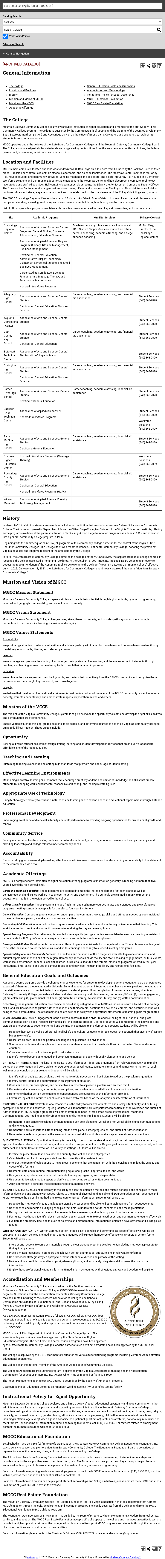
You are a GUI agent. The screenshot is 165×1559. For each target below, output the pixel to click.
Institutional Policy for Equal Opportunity (110, 94)
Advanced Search (13, 44)
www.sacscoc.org (14, 1309)
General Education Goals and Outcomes (111, 86)
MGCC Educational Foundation (105, 99)
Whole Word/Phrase (19, 36)
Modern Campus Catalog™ (125, 1557)
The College (16, 86)
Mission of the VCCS (21, 103)
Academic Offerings (21, 107)
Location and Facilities (22, 90)
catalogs (32, 1557)
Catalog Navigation (17, 53)
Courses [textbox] (9, 21)
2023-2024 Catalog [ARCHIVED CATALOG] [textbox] (28, 6)
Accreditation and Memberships (106, 90)
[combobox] (82, 6)
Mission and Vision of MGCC (26, 99)
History (13, 94)
